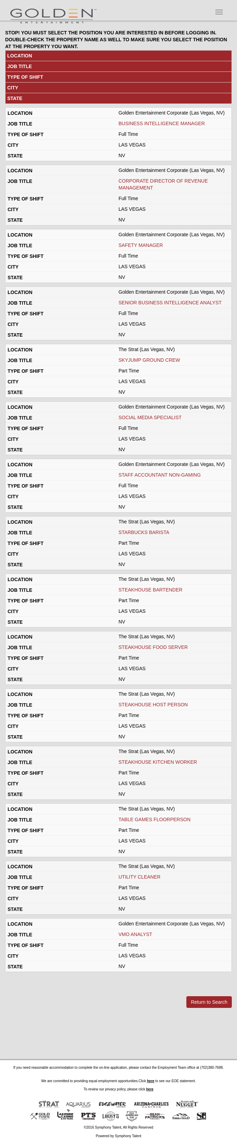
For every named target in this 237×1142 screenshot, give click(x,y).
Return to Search (209, 1002)
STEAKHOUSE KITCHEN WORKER (157, 762)
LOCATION (19, 55)
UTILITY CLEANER (139, 877)
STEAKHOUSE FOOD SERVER (153, 647)
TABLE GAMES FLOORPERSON (154, 819)
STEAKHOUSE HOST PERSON (153, 704)
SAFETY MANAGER (140, 245)
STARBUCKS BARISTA (143, 532)
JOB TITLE (19, 66)
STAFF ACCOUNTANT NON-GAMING (159, 475)
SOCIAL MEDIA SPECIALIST (150, 417)
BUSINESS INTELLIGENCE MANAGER (161, 123)
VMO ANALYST (135, 934)
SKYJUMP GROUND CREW (149, 360)
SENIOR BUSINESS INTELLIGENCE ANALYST (169, 302)
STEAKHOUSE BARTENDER (150, 589)
